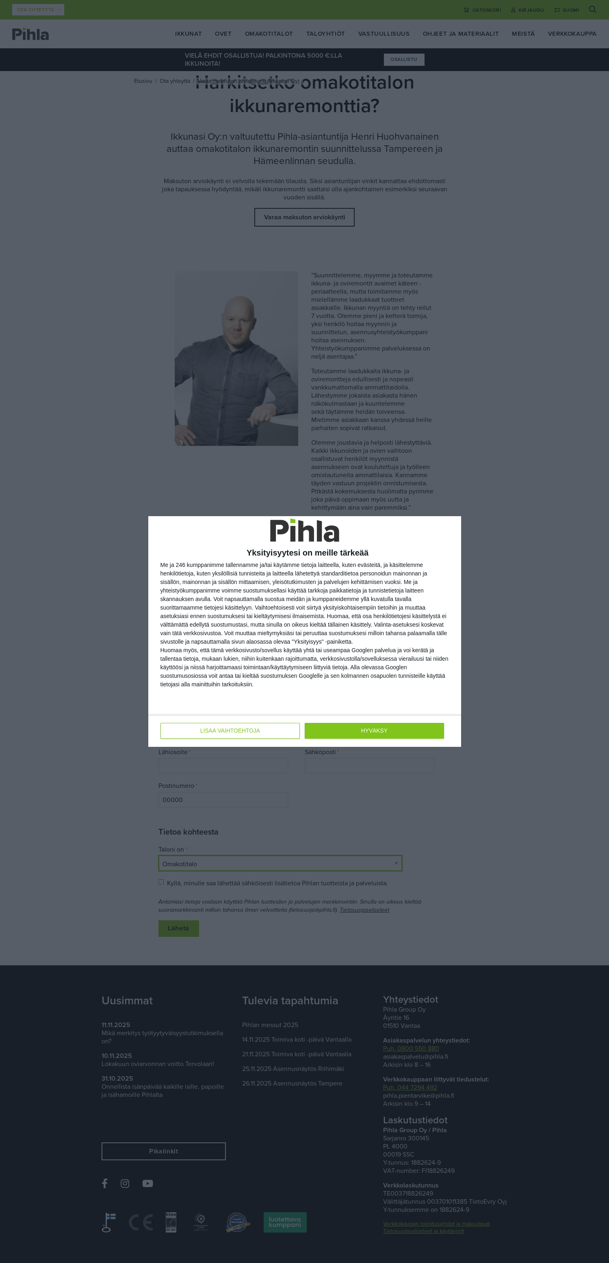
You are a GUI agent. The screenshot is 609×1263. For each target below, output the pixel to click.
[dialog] (304, 631)
